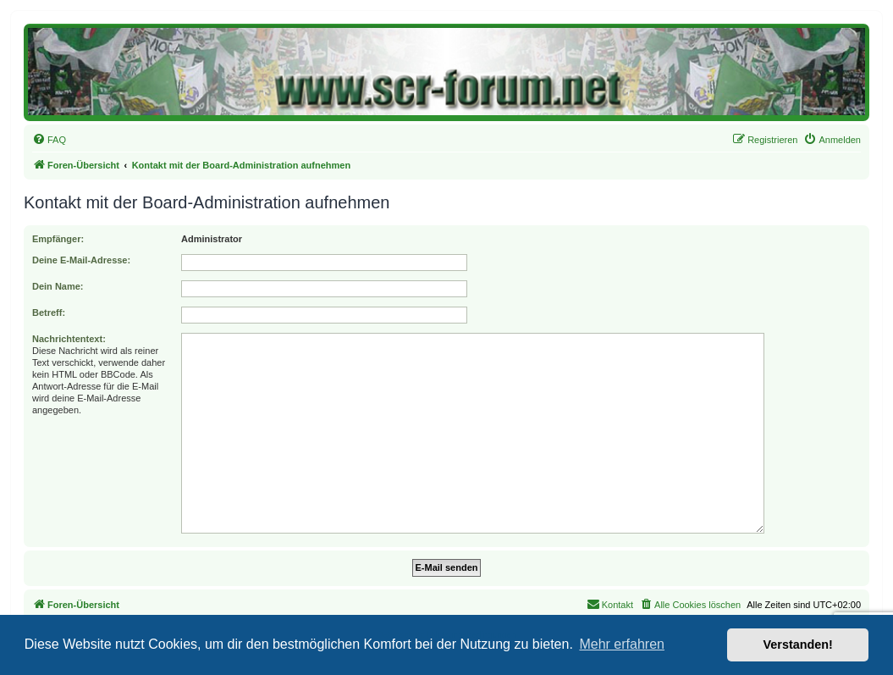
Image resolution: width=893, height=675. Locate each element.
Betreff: (48, 312)
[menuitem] (49, 140)
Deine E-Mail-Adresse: (81, 260)
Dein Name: (58, 286)
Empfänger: (58, 239)
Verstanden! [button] (798, 644)
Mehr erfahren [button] (621, 644)
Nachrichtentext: (69, 339)
